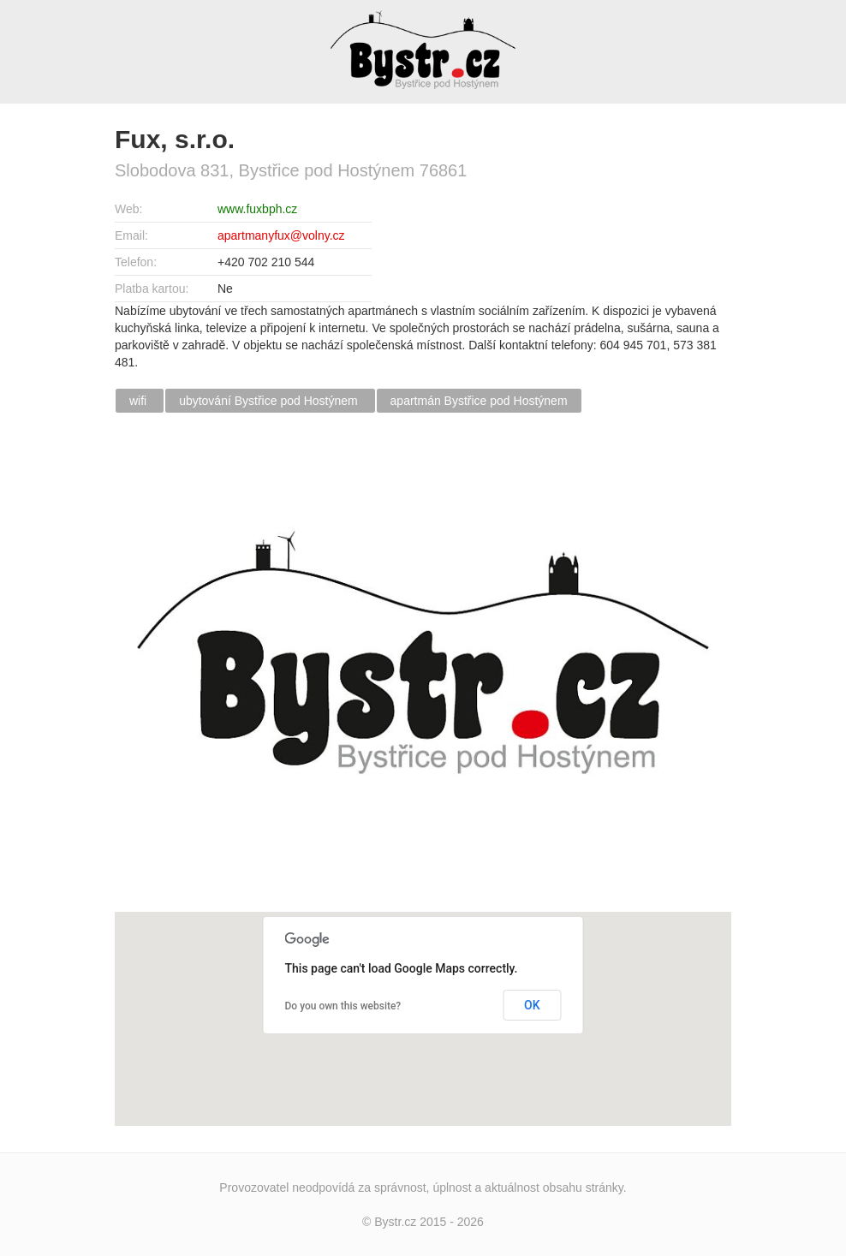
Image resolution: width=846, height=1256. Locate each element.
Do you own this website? (343, 1006)
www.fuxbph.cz (257, 209)
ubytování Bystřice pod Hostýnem (269, 401)
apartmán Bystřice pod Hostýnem (479, 401)
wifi (139, 401)
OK (532, 1005)
